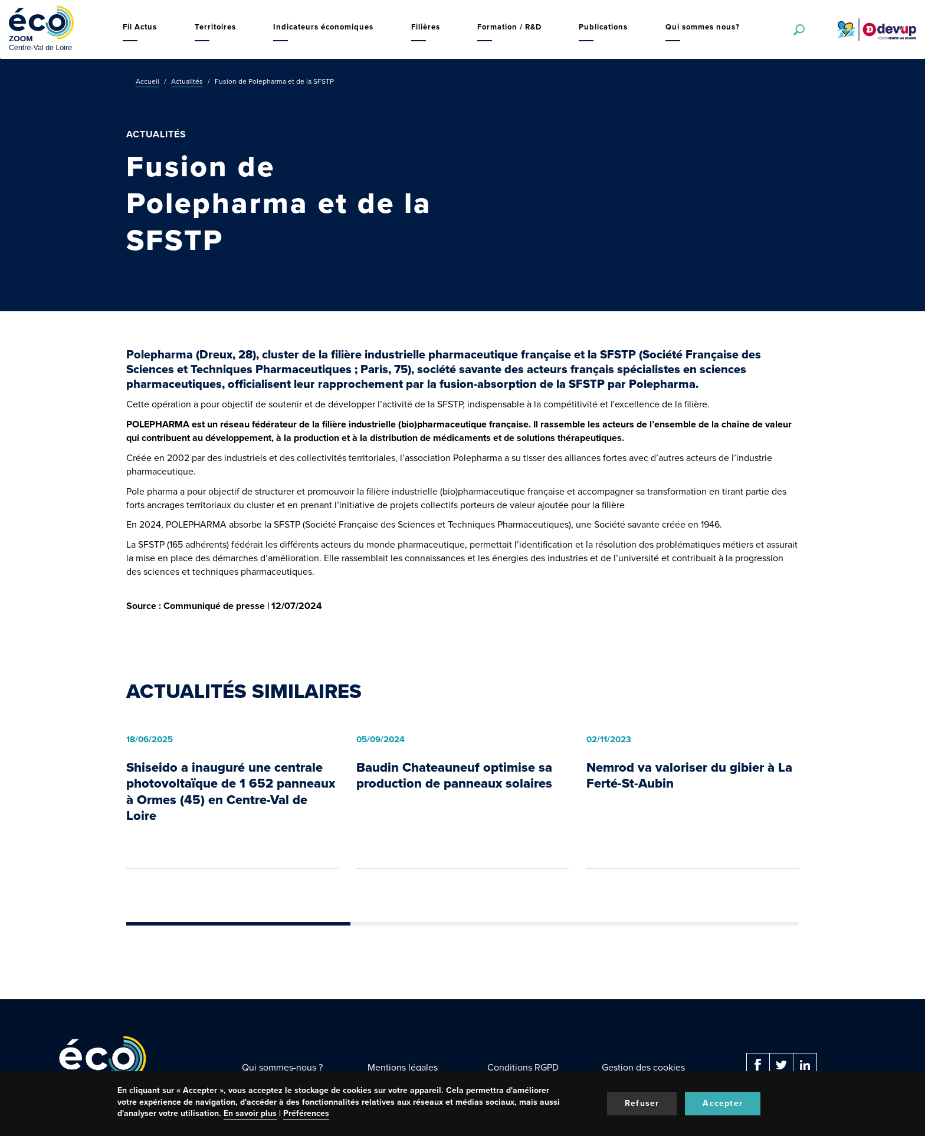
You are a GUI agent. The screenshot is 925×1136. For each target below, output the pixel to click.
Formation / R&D (509, 26)
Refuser (642, 1103)
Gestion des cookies (643, 1067)
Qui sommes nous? (702, 26)
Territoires (215, 26)
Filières (425, 26)
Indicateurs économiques (323, 26)
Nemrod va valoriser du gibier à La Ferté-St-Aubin (689, 775)
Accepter (723, 1103)
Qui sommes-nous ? (282, 1067)
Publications (603, 26)
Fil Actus (140, 26)
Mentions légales (403, 1067)
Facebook (758, 1064)
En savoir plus (250, 1113)
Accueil (147, 81)
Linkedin (805, 1064)
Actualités (187, 81)
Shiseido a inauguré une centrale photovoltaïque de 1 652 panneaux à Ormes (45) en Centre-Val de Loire (230, 792)
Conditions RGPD (523, 1067)
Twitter (781, 1064)
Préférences (306, 1113)
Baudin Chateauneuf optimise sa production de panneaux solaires (454, 775)
